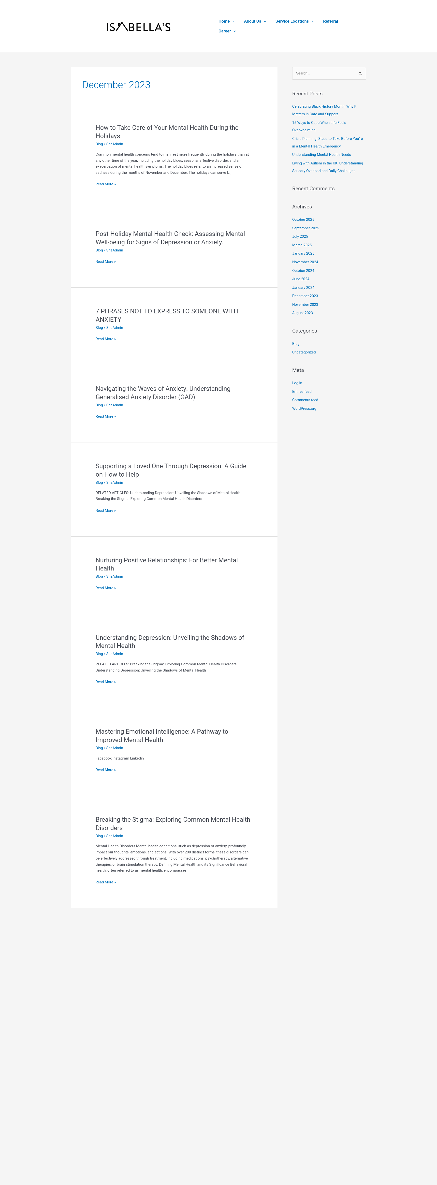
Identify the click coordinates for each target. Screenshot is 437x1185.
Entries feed (302, 387)
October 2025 (303, 218)
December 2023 (305, 293)
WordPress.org (304, 404)
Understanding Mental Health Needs (321, 154)
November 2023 (305, 301)
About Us (255, 26)
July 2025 (300, 235)
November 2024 (305, 260)
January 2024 (303, 284)
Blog (99, 144)
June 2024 (300, 276)
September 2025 (305, 226)
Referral (328, 26)
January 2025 (303, 251)
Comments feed (305, 396)
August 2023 (302, 309)
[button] (233, 26)
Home (227, 26)
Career (353, 26)
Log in (297, 379)
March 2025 (302, 243)
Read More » (106, 185)
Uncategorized (304, 348)
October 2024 (303, 268)
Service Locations (294, 26)
